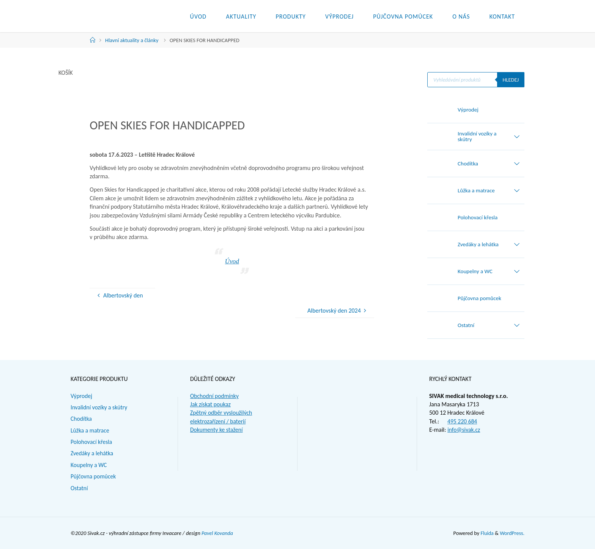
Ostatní (79, 488)
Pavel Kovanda (217, 533)
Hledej (510, 79)
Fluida (486, 533)
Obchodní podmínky (215, 396)
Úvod (232, 261)
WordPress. (511, 533)
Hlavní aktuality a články (131, 40)
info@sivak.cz (464, 429)
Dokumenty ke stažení (217, 429)
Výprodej (82, 396)
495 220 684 (462, 421)
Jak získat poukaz (211, 404)
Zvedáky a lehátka (92, 453)
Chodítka (81, 418)
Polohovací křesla (92, 441)
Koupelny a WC (89, 465)
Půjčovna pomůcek (94, 476)
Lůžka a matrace (90, 430)
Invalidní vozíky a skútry (100, 407)
